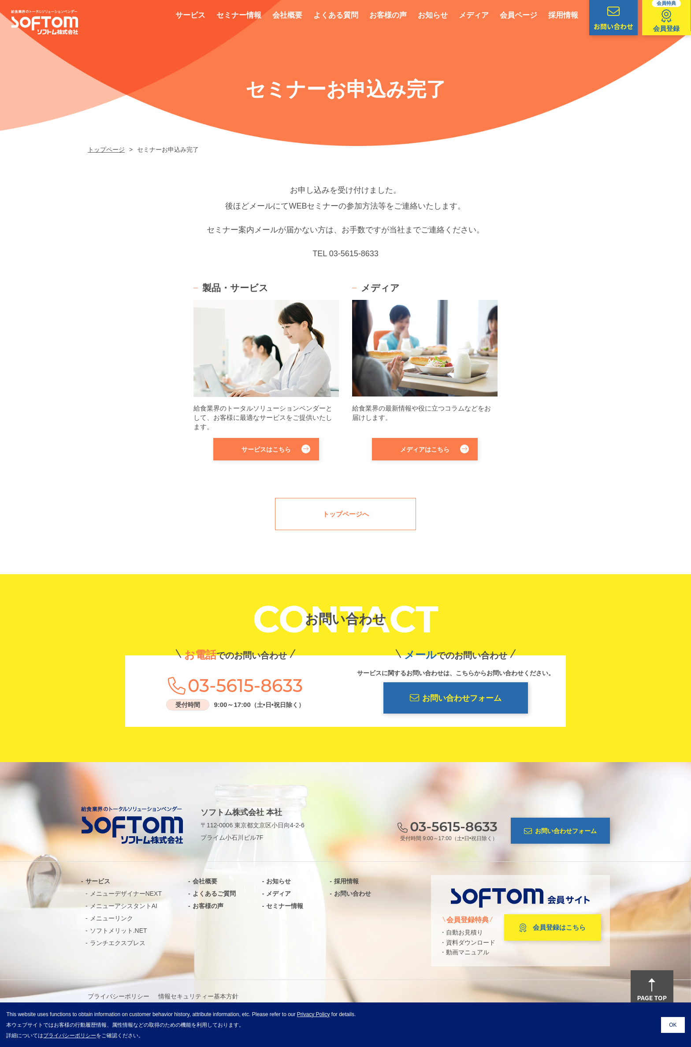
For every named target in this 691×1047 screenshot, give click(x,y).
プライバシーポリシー (118, 996)
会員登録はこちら (553, 928)
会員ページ (505, 15)
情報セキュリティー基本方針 (198, 996)
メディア (461, 15)
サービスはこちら (275, 449)
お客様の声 (375, 15)
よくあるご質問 (214, 893)
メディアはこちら (434, 449)
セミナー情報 (226, 15)
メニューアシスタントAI (123, 905)
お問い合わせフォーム (456, 698)
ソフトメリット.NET (118, 930)
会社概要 (275, 15)
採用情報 (550, 15)
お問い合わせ (352, 893)
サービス (178, 15)
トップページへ (346, 514)
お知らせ (420, 15)
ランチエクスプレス (117, 942)
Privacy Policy (313, 1014)
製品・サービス (235, 288)
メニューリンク (111, 918)
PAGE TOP (652, 990)
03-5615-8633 (354, 253)
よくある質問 (323, 15)
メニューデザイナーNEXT (126, 893)
